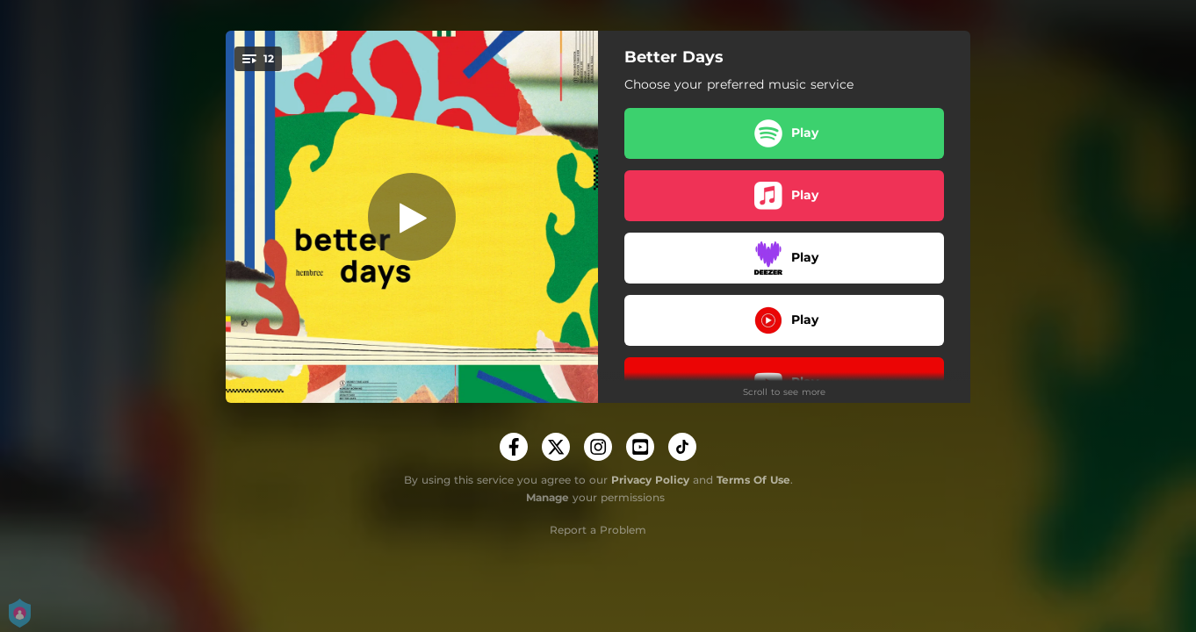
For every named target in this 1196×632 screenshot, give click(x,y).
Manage (547, 497)
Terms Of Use (753, 479)
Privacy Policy (650, 479)
